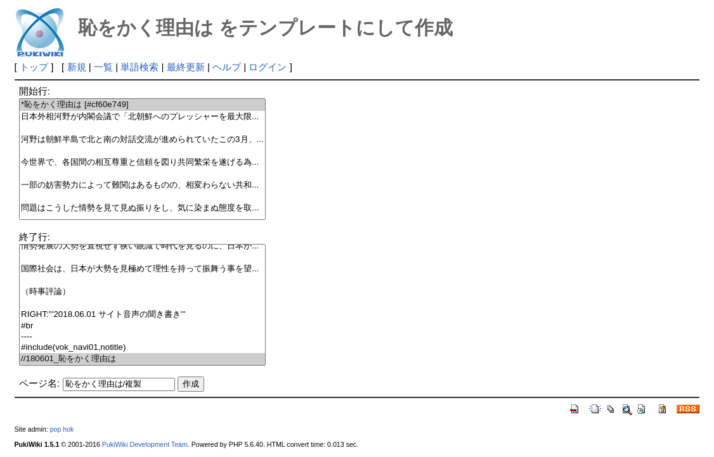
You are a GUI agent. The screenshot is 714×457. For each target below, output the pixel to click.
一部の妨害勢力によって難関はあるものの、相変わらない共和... (142, 185)
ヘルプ (226, 66)
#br (142, 326)
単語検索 (139, 66)
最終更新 (186, 66)
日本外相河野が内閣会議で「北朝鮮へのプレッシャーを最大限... (142, 117)
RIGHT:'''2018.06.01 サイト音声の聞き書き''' (142, 315)
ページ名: (39, 383)
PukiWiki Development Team (145, 444)
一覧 (103, 66)
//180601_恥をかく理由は (142, 359)
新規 (76, 66)
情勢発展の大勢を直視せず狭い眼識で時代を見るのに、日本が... (142, 246)
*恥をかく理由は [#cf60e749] (142, 105)
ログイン (268, 66)
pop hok (62, 429)
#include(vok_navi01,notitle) (142, 347)
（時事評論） (142, 292)
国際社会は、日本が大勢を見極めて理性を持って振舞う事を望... (142, 269)
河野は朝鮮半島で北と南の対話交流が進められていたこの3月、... (142, 140)
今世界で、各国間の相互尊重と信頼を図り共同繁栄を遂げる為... (142, 163)
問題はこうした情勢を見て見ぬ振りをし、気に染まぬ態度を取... (142, 208)
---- (142, 336)
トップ (34, 66)
